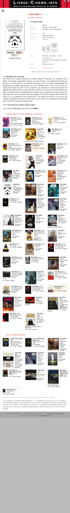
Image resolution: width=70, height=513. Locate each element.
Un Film (45, 27)
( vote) (47, 68)
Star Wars (57, 29)
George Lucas (47, 29)
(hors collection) (48, 37)
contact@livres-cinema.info (55, 413)
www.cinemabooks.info (43, 415)
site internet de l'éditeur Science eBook (21, 105)
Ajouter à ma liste (15, 58)
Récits (44, 25)
